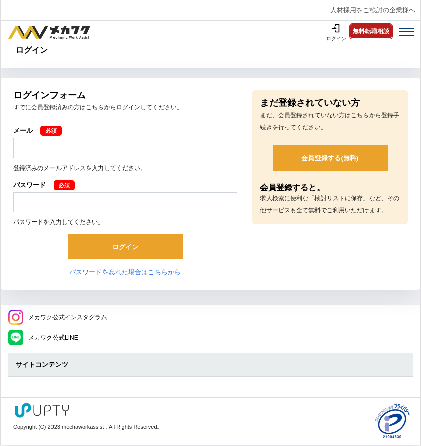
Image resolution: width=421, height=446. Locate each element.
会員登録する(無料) (329, 158)
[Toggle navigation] (406, 32)
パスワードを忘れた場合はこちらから (125, 272)
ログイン (336, 38)
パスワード (29, 185)
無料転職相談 (371, 31)
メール (23, 130)
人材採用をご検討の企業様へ (372, 10)
